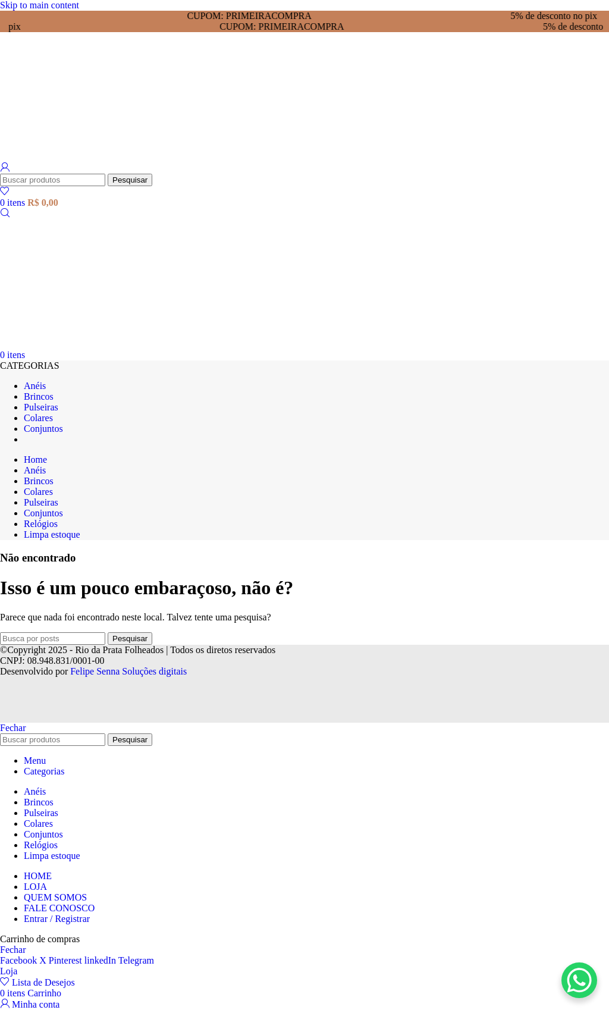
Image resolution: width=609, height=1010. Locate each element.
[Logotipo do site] (66, 157)
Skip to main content (39, 5)
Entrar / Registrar (57, 919)
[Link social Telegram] (136, 960)
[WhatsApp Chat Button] (579, 980)
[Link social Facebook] (19, 960)
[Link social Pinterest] (66, 960)
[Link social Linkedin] (101, 960)
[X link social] (44, 960)
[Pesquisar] (52, 180)
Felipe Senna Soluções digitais (128, 671)
